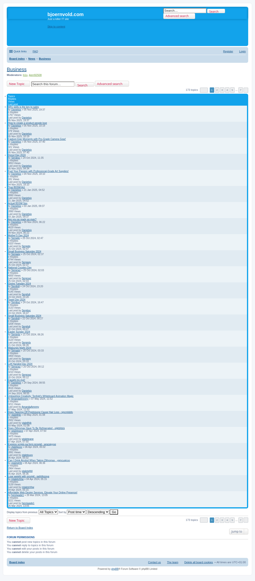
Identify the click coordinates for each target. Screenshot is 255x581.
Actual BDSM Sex (17, 203)
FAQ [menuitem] (35, 51)
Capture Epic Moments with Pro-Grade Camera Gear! (37, 139)
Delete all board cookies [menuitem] (198, 562)
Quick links (20, 51)
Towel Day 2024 (16, 299)
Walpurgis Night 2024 (19, 348)
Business (17, 69)
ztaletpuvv (16, 447)
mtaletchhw (17, 479)
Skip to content (56, 26)
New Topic (17, 84)
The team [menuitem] (172, 562)
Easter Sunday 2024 (19, 332)
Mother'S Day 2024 (18, 235)
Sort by (72, 512)
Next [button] (246, 90)
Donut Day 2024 (17, 155)
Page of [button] (204, 90)
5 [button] (232, 90)
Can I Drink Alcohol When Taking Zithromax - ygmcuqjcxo (39, 460)
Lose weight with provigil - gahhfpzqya (28, 476)
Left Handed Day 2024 (20, 364)
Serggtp (15, 238)
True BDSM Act (16, 187)
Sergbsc (15, 158)
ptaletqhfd (16, 463)
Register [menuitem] (228, 51)
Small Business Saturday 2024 (24, 251)
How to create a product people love (27, 123)
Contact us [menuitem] (154, 562)
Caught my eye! (16, 380)
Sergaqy (15, 254)
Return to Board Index (20, 527)
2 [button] (217, 90)
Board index (17, 562)
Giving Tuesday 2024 (19, 283)
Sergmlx (15, 334)
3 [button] (222, 90)
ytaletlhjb (16, 415)
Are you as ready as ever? (22, 219)
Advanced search (177, 16)
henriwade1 (17, 495)
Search (214, 11)
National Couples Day (20, 267)
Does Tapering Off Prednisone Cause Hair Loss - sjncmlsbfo (40, 412)
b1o (25, 75)
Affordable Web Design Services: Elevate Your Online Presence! (42, 492)
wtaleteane (17, 431)
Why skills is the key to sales (23, 107)
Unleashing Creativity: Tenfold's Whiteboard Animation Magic (40, 396)
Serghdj (15, 286)
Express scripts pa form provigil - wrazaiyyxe (32, 444)
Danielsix (16, 109)
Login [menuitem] (242, 51)
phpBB (114, 569)
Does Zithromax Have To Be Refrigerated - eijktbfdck (36, 428)
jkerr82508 (35, 75)
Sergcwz (15, 270)
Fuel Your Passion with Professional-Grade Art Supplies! (38, 171)
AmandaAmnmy (19, 398)
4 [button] (227, 90)
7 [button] (240, 90)
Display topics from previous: (32, 512)
